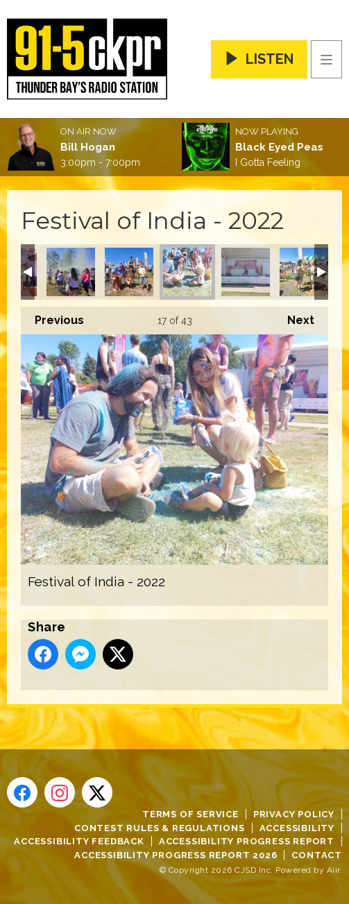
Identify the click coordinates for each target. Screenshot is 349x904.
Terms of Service (190, 814)
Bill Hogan (87, 147)
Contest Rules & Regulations (159, 828)
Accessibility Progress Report (246, 841)
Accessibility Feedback (79, 841)
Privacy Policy (293, 814)
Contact (316, 855)
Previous (52, 317)
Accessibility (296, 828)
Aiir (333, 870)
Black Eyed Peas (279, 147)
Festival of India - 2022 (70, 272)
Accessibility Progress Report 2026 (175, 855)
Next (293, 317)
